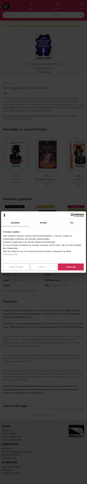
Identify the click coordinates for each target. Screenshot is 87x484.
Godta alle (71, 267)
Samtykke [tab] (15, 223)
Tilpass (44, 267)
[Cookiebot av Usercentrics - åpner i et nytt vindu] (72, 215)
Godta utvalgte (16, 267)
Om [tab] (71, 223)
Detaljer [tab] (43, 223)
